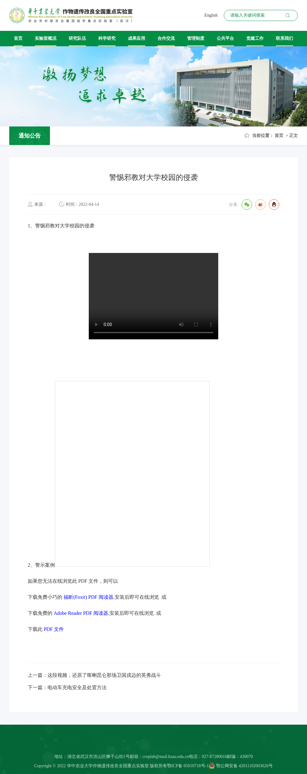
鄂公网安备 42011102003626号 (241, 767)
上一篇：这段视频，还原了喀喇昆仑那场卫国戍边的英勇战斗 (94, 675)
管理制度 (195, 38)
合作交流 (166, 38)
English (211, 15)
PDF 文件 (54, 629)
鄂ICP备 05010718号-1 (188, 767)
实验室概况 (45, 38)
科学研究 (107, 38)
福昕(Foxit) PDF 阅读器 (88, 597)
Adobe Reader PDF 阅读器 (81, 613)
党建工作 (255, 38)
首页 (18, 38)
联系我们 (284, 38)
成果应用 (136, 38)
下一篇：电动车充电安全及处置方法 (67, 687)
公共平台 (225, 38)
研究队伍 (77, 38)
